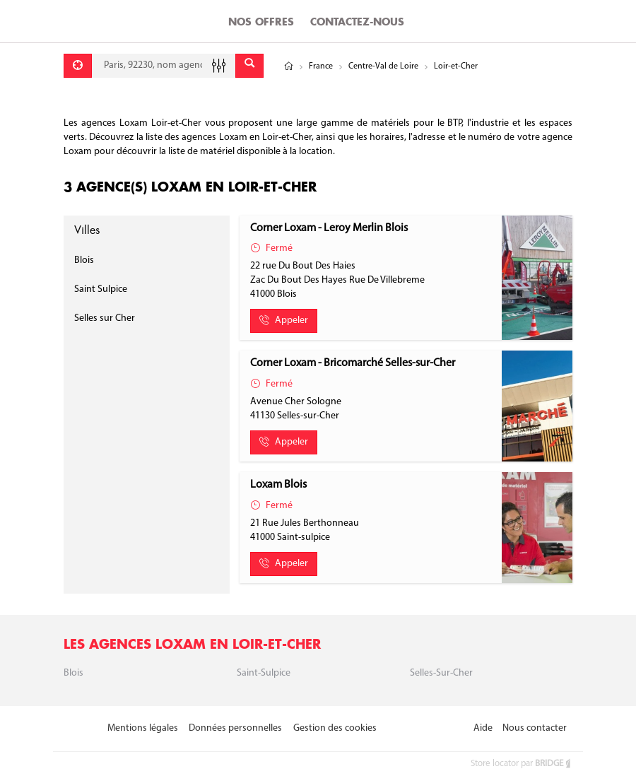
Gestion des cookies (335, 728)
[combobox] (163, 66)
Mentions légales (142, 728)
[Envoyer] (249, 66)
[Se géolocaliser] (78, 66)
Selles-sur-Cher (441, 673)
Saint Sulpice (100, 289)
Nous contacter (534, 728)
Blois (84, 260)
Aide (483, 728)
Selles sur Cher (104, 318)
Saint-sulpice (263, 673)
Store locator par (521, 763)
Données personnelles (235, 728)
